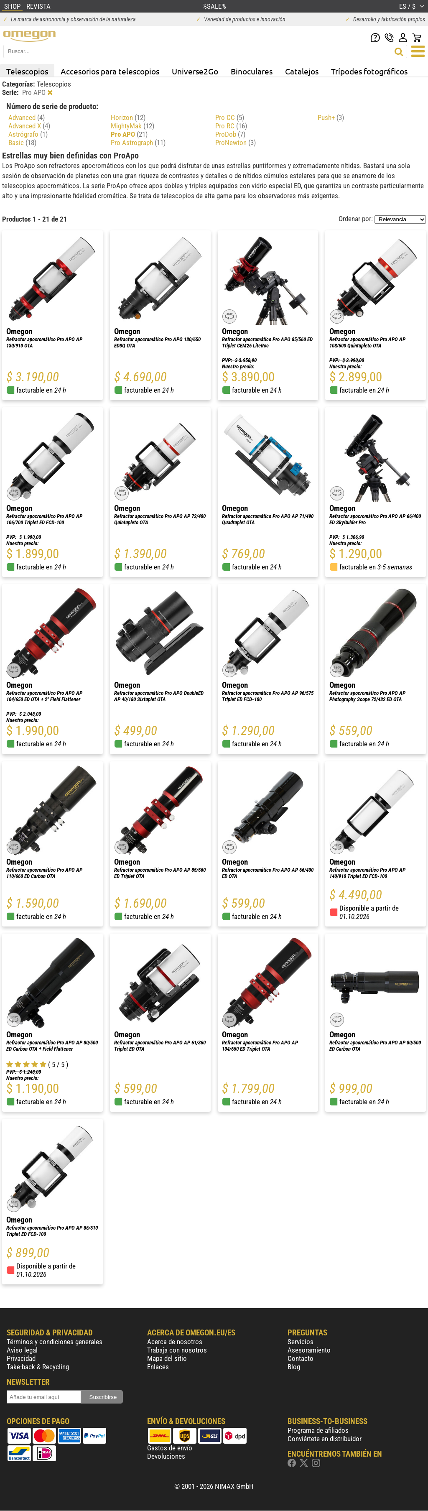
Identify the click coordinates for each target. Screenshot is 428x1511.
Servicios (300, 1341)
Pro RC (231, 126)
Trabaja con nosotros (177, 1350)
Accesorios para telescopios (110, 71)
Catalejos (301, 71)
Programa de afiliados (318, 1430)
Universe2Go (195, 71)
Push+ (331, 117)
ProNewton (235, 142)
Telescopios (27, 71)
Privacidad (21, 1358)
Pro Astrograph (138, 142)
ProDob (230, 134)
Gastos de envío (169, 1448)
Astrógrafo (28, 134)
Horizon (128, 117)
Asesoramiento (309, 1350)
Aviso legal (22, 1350)
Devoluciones (166, 1456)
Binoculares (252, 71)
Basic (22, 142)
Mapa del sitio (167, 1358)
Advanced (26, 117)
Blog (294, 1367)
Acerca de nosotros (174, 1341)
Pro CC (229, 117)
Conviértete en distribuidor (325, 1438)
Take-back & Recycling (38, 1367)
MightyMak (132, 126)
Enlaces (158, 1367)
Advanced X (29, 126)
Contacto (300, 1358)
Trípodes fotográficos (369, 71)
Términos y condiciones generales (54, 1341)
